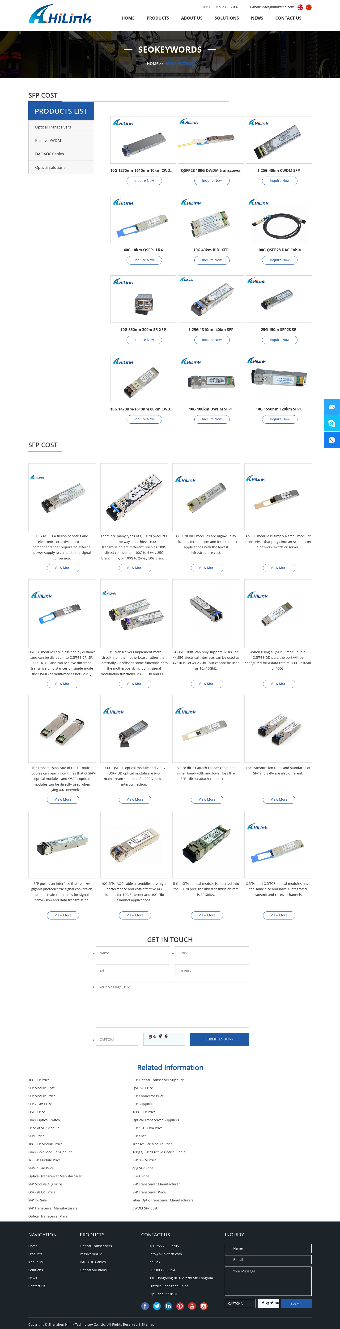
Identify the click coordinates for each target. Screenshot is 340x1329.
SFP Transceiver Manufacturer (52, 1153)
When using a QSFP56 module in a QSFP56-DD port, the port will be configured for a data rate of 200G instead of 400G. (278, 660)
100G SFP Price (39, 1105)
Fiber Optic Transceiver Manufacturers (155, 1161)
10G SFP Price (39, 1081)
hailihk (154, 1215)
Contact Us (288, 18)
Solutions (227, 18)
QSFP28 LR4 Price (138, 1153)
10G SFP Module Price (141, 1121)
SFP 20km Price (40, 1097)
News (257, 18)
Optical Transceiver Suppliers (243, 1105)
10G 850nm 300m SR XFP (143, 329)
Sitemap (147, 1278)
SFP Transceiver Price (237, 1153)
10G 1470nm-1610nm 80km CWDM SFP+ (143, 409)
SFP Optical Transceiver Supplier (150, 1081)
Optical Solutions (50, 167)
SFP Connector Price (236, 1089)
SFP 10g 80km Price (139, 1113)
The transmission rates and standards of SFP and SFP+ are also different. (278, 771)
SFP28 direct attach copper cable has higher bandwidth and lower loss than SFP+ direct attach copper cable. (206, 774)
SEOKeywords (179, 63)
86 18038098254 (162, 1223)
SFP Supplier (134, 1097)
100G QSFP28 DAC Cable (279, 250)
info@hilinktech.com (278, 7)
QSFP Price (228, 1097)
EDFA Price (132, 1145)
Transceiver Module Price (240, 1121)
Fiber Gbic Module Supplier (50, 1129)
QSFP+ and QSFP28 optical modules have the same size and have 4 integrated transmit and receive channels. (278, 890)
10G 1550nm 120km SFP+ (279, 409)
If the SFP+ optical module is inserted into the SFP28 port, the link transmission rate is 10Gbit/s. (206, 890)
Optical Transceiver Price (144, 1170)
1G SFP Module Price (236, 1129)
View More (63, 568)
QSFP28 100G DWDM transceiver (211, 170)
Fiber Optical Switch (140, 1105)
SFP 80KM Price (40, 1137)
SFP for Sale (37, 1161)
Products (158, 18)
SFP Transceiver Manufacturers (244, 1161)
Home (128, 18)
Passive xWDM (48, 140)
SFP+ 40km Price (137, 1137)
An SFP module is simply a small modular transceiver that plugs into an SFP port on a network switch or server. (278, 542)
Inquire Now (144, 180)
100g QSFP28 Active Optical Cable (150, 1129)
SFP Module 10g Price (237, 1145)
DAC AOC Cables (49, 154)
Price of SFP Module (44, 1113)
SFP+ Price (228, 1113)
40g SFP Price (230, 1137)
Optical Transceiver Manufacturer (55, 1145)
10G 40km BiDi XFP (211, 250)
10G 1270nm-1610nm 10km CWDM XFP (143, 170)
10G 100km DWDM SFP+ (211, 409)
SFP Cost (35, 1121)
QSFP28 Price (38, 1089)
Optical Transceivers (53, 127)
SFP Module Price (138, 1089)
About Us (192, 18)
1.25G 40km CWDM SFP (278, 170)
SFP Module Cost (233, 1081)
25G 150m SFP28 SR (279, 329)
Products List (61, 111)
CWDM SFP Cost (40, 1170)
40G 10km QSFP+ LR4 (143, 250)
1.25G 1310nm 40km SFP (211, 329)
